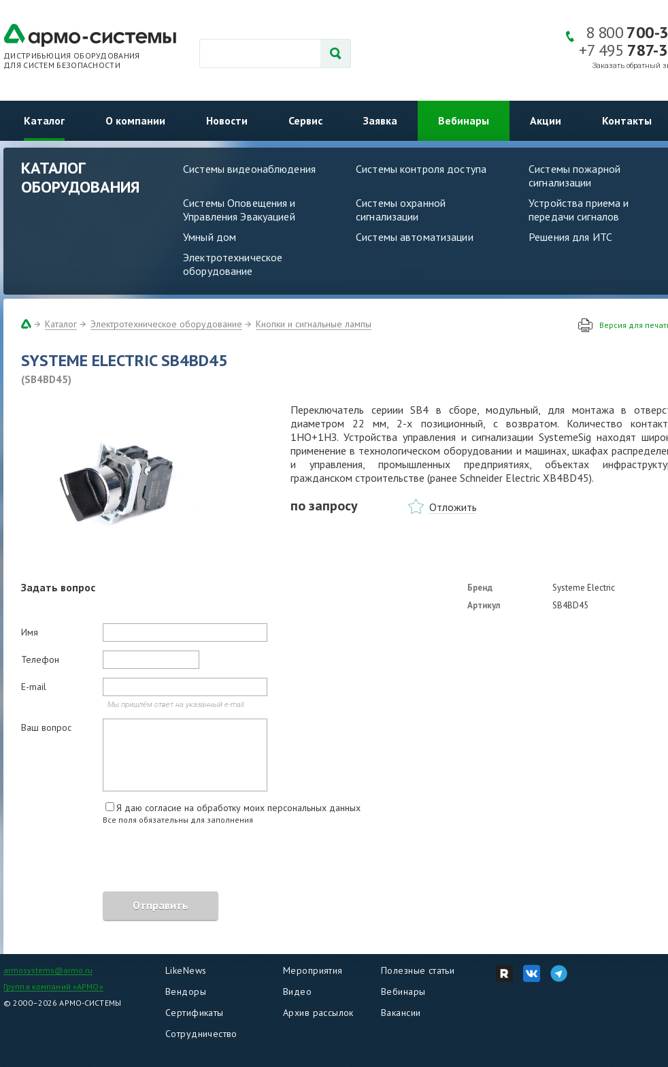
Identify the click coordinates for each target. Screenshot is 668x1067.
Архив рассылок (318, 1012)
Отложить (453, 507)
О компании (135, 120)
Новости (227, 120)
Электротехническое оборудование (232, 264)
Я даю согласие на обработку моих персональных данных (238, 808)
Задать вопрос (58, 587)
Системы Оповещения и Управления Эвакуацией (239, 209)
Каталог (44, 120)
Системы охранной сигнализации (401, 209)
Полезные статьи (417, 970)
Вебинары (463, 120)
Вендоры (185, 991)
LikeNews (185, 970)
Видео (297, 991)
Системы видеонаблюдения (249, 169)
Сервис (305, 120)
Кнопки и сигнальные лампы (313, 324)
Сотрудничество (201, 1034)
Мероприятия (313, 970)
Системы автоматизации (414, 237)
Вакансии (400, 1012)
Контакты (627, 120)
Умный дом (209, 237)
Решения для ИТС (570, 237)
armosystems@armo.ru (48, 970)
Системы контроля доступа (421, 169)
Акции (545, 120)
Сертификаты (194, 1012)
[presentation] (124, 860)
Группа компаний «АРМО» (53, 986)
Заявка (380, 120)
